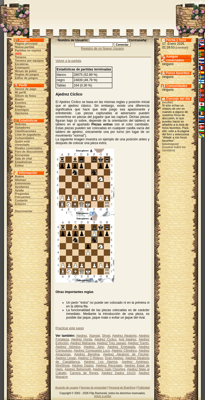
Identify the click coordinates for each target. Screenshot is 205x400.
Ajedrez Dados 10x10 (118, 373)
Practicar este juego (70, 328)
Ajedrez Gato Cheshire (109, 369)
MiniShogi (63, 365)
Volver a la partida (68, 61)
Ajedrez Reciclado (109, 365)
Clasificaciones (25, 131)
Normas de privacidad (94, 387)
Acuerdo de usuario (66, 387)
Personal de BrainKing (122, 387)
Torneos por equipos (29, 60)
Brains (19, 176)
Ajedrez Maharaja (82, 343)
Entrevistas (23, 183)
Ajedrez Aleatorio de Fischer (126, 354)
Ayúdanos (22, 186)
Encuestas (22, 155)
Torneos (20, 57)
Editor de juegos (26, 78)
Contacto (21, 200)
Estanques (22, 67)
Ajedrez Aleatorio (124, 336)
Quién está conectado (22, 143)
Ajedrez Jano (94, 347)
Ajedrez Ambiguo (135, 362)
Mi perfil (20, 92)
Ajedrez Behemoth (78, 369)
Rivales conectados (28, 148)
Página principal (26, 43)
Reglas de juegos (27, 74)
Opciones (21, 113)
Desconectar (24, 211)
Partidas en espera (28, 50)
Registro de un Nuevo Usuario (102, 48)
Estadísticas (23, 162)
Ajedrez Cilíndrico (124, 351)
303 (18, 53)
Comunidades (24, 138)
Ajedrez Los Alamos (100, 362)
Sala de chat (23, 158)
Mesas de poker (26, 71)
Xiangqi (94, 336)
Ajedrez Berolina (87, 354)
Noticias (20, 124)
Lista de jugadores (28, 134)
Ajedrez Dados (82, 365)
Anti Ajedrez (127, 339)
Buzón (19, 99)
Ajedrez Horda (81, 339)
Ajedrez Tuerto (138, 343)
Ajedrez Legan (66, 358)
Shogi (106, 336)
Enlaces (20, 203)
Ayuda (19, 190)
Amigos (20, 106)
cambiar (182, 47)
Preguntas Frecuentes (23, 195)
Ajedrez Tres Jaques (111, 343)
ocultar (167, 102)
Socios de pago (26, 88)
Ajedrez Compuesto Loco (92, 351)
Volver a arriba (102, 396)
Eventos (20, 102)
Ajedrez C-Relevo (90, 358)
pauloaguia (170, 143)
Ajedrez (81, 336)
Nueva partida (24, 47)
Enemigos (22, 109)
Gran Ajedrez (114, 358)
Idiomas (20, 179)
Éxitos (19, 165)
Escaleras (22, 64)
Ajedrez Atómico (68, 347)
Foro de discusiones (29, 151)
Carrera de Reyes (84, 373)
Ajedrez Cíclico (105, 339)
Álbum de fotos (25, 95)
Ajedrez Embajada (121, 347)
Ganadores (22, 127)
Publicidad (143, 387)
